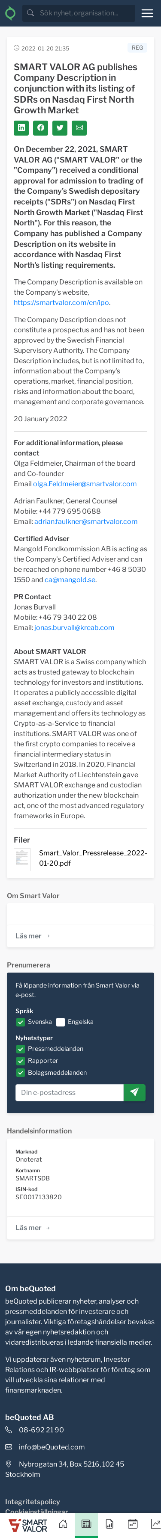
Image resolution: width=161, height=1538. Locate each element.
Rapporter (43, 1061)
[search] (86, 13)
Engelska (81, 1022)
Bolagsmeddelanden (57, 1073)
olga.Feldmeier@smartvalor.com (85, 484)
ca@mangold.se (70, 580)
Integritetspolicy (32, 1502)
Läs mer (33, 936)
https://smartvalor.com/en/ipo (61, 303)
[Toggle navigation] (147, 13)
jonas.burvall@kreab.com (74, 628)
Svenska (40, 1022)
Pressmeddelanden (55, 1049)
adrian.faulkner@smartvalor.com (86, 522)
